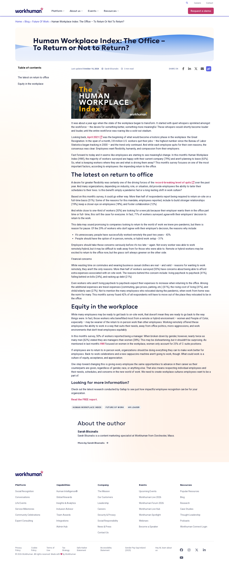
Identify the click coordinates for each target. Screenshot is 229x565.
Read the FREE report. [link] (84, 399)
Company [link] (103, 484)
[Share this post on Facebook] (183, 68)
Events (93, 10)
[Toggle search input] (187, 3)
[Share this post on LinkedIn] (189, 68)
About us (76, 10)
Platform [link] (20, 484)
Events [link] (143, 484)
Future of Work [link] (40, 21)
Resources (111, 10)
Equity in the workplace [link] (30, 83)
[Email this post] (202, 68)
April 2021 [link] (94, 137)
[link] (29, 10)
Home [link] (18, 21)
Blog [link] (27, 21)
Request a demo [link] (201, 10)
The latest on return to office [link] (33, 77)
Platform (58, 10)
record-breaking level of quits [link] (174, 182)
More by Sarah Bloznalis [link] (93, 442)
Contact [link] (209, 3)
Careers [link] (197, 3)
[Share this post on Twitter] (195, 68)
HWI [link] (102, 343)
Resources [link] (186, 484)
